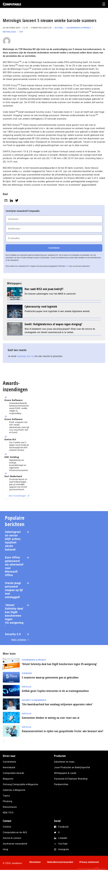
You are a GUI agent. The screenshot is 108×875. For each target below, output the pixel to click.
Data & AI (26, 687)
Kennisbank (9, 767)
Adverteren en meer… (65, 761)
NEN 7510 (8, 812)
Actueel (59, 28)
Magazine (8, 778)
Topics (6, 795)
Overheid (27, 673)
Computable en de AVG (15, 832)
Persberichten (61, 784)
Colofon (7, 826)
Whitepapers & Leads (65, 773)
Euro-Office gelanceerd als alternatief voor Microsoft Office (14, 566)
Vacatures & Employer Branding (70, 778)
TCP (21, 32)
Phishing (7, 801)
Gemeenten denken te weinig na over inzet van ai (51, 718)
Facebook (63, 826)
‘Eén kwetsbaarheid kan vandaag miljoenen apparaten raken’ (57, 704)
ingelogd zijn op (25, 356)
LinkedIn (62, 838)
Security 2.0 (13, 634)
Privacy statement (89, 862)
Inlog (5, 849)
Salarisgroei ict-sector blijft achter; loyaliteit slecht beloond (13, 540)
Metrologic (9, 32)
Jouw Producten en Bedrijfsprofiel (72, 767)
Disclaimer (35, 862)
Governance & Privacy (78, 28)
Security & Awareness (34, 700)
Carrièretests (9, 761)
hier (67, 266)
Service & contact (12, 838)
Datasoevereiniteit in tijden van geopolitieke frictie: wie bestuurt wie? (62, 731)
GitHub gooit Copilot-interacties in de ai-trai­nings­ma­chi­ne (55, 691)
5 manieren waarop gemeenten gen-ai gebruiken (50, 677)
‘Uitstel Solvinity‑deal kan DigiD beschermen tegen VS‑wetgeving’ (14, 615)
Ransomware (10, 807)
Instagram (63, 849)
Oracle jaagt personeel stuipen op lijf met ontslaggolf (14, 590)
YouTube (63, 843)
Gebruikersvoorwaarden (60, 862)
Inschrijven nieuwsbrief (15, 843)
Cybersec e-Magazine (14, 790)
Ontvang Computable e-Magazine (20, 784)
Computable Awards (13, 773)
